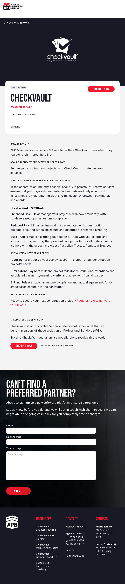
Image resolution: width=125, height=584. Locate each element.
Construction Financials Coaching (46, 555)
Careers (70, 550)
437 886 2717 (76, 543)
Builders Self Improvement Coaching (43, 566)
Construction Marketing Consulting (47, 546)
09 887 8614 (76, 537)
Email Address (13, 436)
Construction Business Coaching (46, 528)
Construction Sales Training (46, 537)
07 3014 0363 (76, 533)
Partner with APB (75, 555)
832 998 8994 (76, 540)
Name (9, 425)
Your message (13, 448)
